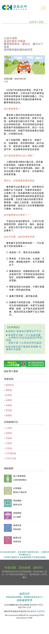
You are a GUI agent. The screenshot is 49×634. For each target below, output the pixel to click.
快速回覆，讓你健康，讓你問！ (24, 567)
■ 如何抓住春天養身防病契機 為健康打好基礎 (23, 348)
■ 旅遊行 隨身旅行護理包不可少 (23, 331)
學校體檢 (17, 500)
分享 (6, 81)
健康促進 (17, 525)
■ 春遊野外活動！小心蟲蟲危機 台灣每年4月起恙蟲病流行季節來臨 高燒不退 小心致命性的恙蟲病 (24, 339)
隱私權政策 (31, 611)
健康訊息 (17, 537)
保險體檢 (17, 513)
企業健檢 (17, 488)
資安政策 (41, 611)
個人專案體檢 (19, 476)
